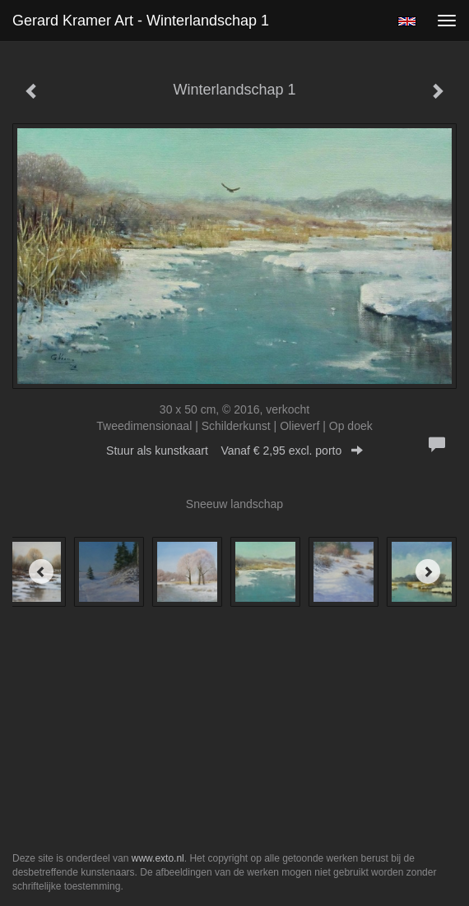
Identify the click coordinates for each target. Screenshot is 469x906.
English (406, 21)
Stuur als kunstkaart (234, 450)
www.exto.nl (158, 858)
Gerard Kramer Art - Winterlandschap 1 (140, 20)
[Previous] (41, 571)
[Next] (428, 571)
